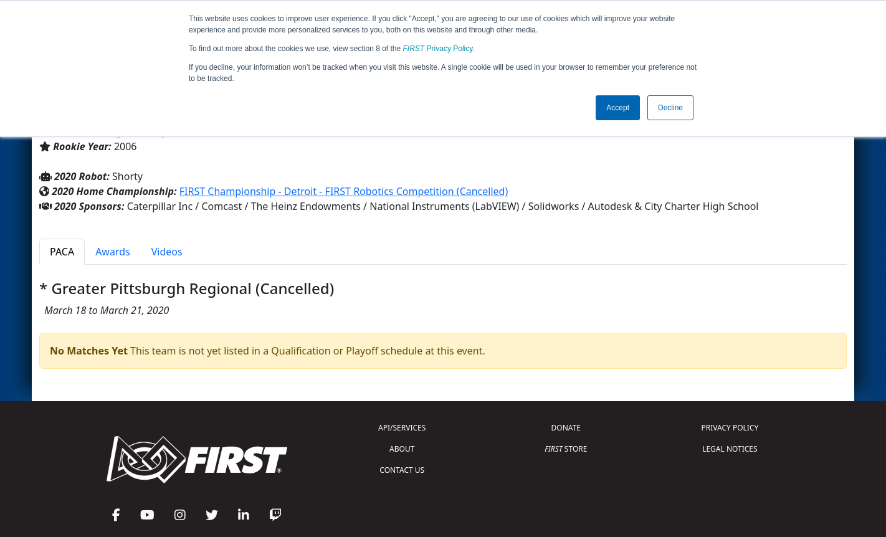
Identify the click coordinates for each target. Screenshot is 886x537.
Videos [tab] (167, 252)
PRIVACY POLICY (729, 427)
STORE (566, 449)
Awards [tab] (112, 252)
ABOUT (401, 449)
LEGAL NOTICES (730, 449)
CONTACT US (401, 470)
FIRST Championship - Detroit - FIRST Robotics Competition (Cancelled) (343, 191)
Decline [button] (670, 107)
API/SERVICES (402, 427)
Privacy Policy (438, 48)
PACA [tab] (62, 252)
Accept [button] (617, 107)
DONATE (566, 427)
